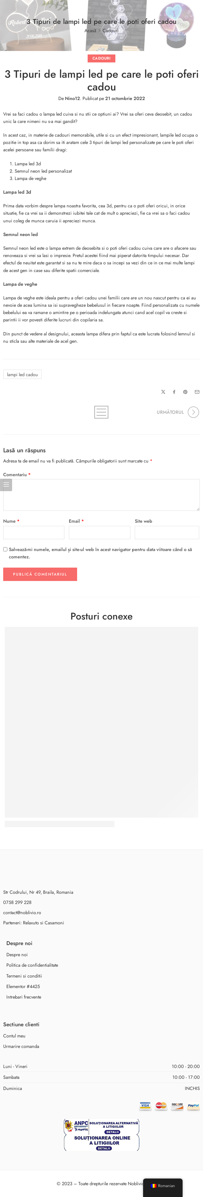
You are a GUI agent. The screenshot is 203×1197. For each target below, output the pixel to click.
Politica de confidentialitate (32, 965)
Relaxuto (31, 922)
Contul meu (14, 1035)
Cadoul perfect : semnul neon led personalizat (59, 824)
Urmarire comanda (21, 1046)
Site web (143, 521)
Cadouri (111, 30)
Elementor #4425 (23, 986)
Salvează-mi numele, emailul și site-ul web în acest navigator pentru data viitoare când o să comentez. (100, 553)
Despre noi (17, 954)
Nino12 (72, 98)
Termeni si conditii (24, 975)
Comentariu (17, 474)
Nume (11, 521)
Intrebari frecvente (23, 996)
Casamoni (54, 922)
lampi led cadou (22, 374)
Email (76, 521)
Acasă (90, 30)
